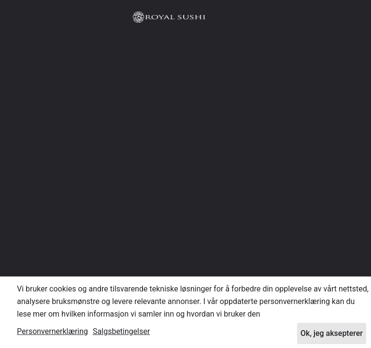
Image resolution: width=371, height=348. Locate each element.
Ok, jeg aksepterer (331, 333)
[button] (349, 17)
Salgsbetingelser (121, 331)
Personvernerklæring (52, 331)
